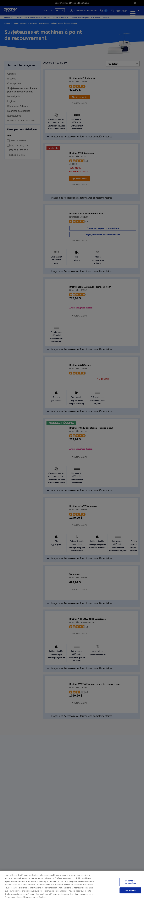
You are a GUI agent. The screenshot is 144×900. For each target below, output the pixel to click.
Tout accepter (130, 890)
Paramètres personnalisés (130, 882)
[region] (72, 885)
